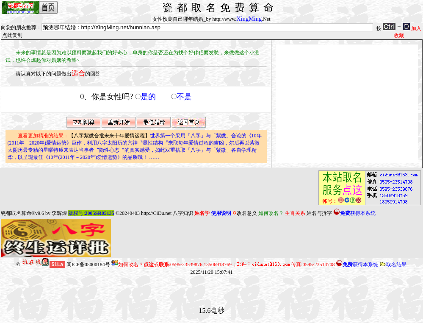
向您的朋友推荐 (18, 28)
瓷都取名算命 (16, 213)
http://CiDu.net (156, 213)
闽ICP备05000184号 (88, 264)
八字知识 (183, 213)
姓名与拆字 (319, 213)
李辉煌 (59, 213)
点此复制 (12, 35)
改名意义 (244, 213)
